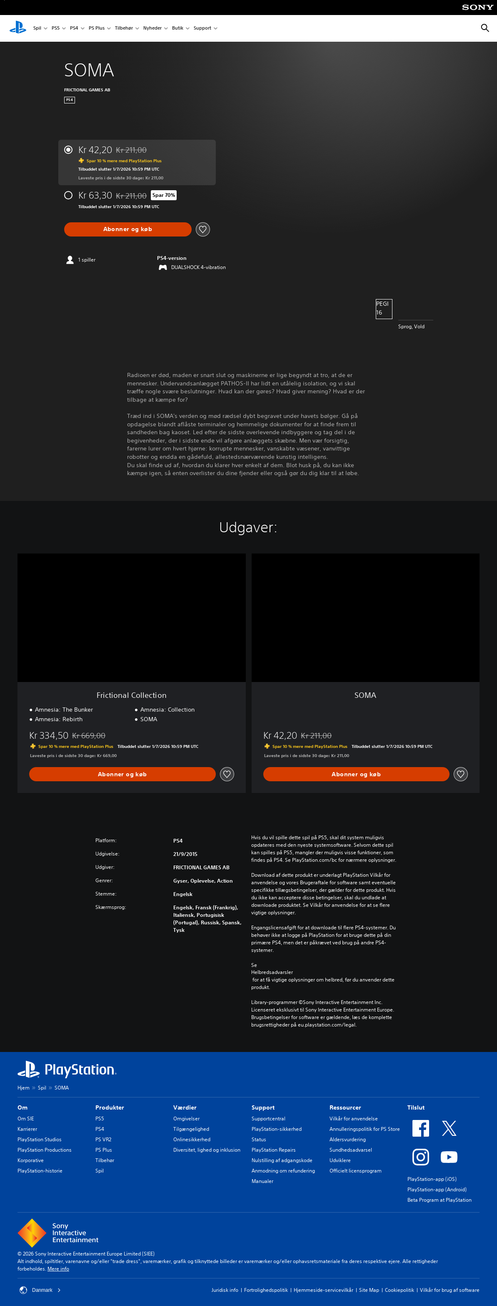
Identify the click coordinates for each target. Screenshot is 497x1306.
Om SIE (25, 1118)
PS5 (56, 28)
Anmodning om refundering (283, 1170)
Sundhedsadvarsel (351, 1149)
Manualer (262, 1181)
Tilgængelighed (191, 1128)
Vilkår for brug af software (450, 1289)
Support (202, 28)
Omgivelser (186, 1118)
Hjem (23, 1087)
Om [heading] (22, 1107)
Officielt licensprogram (356, 1170)
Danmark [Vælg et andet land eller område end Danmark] (40, 1290)
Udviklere (340, 1160)
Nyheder (152, 28)
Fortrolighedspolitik (266, 1289)
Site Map (369, 1289)
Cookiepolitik (399, 1289)
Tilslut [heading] (416, 1107)
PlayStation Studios (39, 1139)
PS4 (74, 28)
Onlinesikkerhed (191, 1139)
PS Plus (97, 28)
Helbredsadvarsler (272, 972)
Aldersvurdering (348, 1139)
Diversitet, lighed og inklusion (206, 1149)
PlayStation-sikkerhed (277, 1128)
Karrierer (27, 1128)
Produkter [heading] (109, 1107)
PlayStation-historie (39, 1170)
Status (259, 1139)
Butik (177, 28)
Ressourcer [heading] (345, 1107)
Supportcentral (268, 1118)
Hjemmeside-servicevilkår (323, 1289)
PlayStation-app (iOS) (432, 1179)
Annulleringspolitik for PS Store (365, 1128)
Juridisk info (225, 1289)
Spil (37, 28)
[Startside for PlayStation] (17, 28)
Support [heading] (263, 1107)
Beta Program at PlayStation (439, 1199)
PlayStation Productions (44, 1149)
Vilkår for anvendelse (354, 1118)
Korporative (30, 1160)
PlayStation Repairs (274, 1149)
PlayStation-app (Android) (437, 1189)
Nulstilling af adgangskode (282, 1160)
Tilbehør (124, 28)
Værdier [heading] (185, 1107)
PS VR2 (103, 1139)
